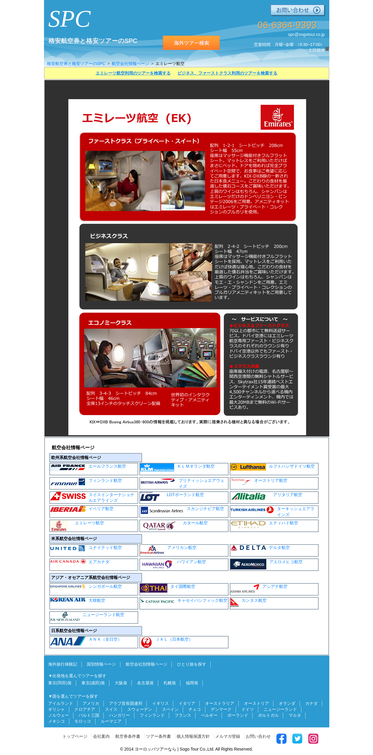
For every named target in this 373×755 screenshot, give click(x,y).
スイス (111, 709)
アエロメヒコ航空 (266, 564)
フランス (182, 715)
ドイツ (247, 709)
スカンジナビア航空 (182, 510)
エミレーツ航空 (77, 525)
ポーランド (237, 715)
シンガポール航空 (86, 586)
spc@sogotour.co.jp (306, 34)
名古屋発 (145, 682)
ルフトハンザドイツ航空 (272, 467)
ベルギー (209, 715)
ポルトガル (268, 715)
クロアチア (84, 709)
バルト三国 (88, 715)
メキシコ (56, 721)
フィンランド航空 (86, 482)
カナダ (311, 703)
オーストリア (256, 703)
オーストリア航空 (258, 482)
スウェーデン (139, 709)
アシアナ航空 (258, 588)
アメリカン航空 (168, 549)
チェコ (194, 709)
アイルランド (60, 703)
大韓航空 (77, 600)
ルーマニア (111, 721)
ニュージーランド (280, 709)
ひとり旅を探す (191, 664)
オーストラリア (219, 703)
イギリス (160, 703)
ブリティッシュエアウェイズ (182, 483)
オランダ (287, 703)
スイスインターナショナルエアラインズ (92, 497)
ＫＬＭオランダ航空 (177, 467)
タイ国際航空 (167, 588)
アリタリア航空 (266, 496)
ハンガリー (119, 715)
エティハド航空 (264, 524)
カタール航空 (174, 525)
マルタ (295, 715)
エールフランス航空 (88, 467)
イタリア (187, 703)
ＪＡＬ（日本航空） (166, 642)
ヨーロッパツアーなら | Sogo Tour (167, 749)
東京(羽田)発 (60, 682)
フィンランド (152, 715)
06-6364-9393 (287, 25)
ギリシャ (56, 709)
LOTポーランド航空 (172, 496)
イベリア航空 (82, 509)
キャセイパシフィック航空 (183, 600)
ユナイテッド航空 (86, 548)
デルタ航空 (260, 547)
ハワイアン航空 (173, 564)
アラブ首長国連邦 (125, 703)
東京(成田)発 (93, 682)
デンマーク (221, 709)
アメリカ (91, 703)
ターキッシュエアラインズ (272, 511)
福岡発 (192, 682)
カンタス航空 (248, 602)
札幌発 (169, 682)
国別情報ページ (101, 664)
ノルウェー (58, 715)
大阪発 (121, 682)
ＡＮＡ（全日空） (86, 641)
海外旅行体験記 (62, 664)
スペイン (170, 709)
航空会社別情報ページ (146, 664)
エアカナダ (79, 561)
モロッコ (82, 721)
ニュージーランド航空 (87, 616)
